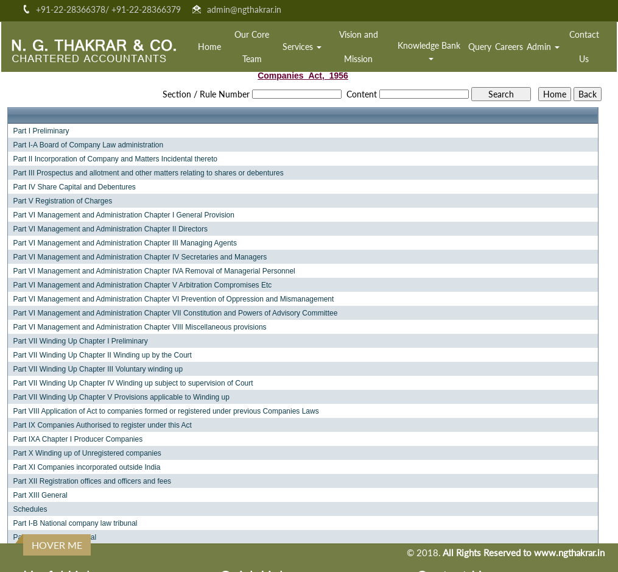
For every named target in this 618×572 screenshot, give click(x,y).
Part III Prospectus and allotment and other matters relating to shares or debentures (148, 173)
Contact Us (584, 46)
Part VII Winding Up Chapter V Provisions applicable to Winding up (121, 397)
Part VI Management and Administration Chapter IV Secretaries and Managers (140, 257)
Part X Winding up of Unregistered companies (87, 453)
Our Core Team (251, 46)
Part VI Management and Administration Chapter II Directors (110, 229)
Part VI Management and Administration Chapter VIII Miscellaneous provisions (139, 327)
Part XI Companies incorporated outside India (86, 467)
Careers (509, 46)
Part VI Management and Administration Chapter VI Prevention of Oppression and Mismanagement (173, 299)
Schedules (30, 509)
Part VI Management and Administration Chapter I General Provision (123, 215)
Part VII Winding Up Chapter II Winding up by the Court (102, 355)
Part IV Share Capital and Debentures (74, 187)
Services (302, 46)
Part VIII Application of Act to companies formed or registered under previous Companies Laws (165, 411)
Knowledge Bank (430, 50)
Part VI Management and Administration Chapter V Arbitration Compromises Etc (142, 285)
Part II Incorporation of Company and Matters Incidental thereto (115, 159)
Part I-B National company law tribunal (75, 523)
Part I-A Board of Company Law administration (88, 145)
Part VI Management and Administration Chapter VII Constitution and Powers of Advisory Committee (175, 313)
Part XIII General (40, 495)
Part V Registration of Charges (62, 201)
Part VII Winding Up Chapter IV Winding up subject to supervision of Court (133, 383)
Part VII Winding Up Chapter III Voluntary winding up (98, 369)
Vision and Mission (358, 46)
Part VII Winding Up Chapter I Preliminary (80, 341)
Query (479, 46)
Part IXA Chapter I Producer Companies (77, 439)
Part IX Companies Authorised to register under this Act (102, 425)
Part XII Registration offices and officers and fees (92, 481)
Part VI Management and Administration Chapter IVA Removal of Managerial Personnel (154, 271)
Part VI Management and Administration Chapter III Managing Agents (125, 243)
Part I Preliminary (41, 131)
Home (209, 46)
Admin (543, 46)
